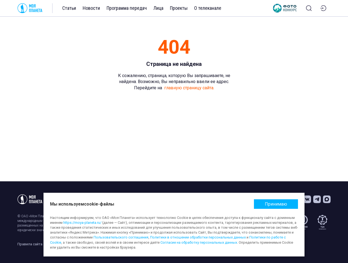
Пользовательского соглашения (121, 237)
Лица (158, 8)
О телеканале (207, 8)
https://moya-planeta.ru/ (82, 223)
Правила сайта (29, 244)
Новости (91, 8)
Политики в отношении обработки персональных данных (198, 237)
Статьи (69, 8)
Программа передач (127, 8)
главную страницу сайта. (189, 87)
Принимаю (276, 204)
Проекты (179, 8)
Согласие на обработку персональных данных (198, 242)
